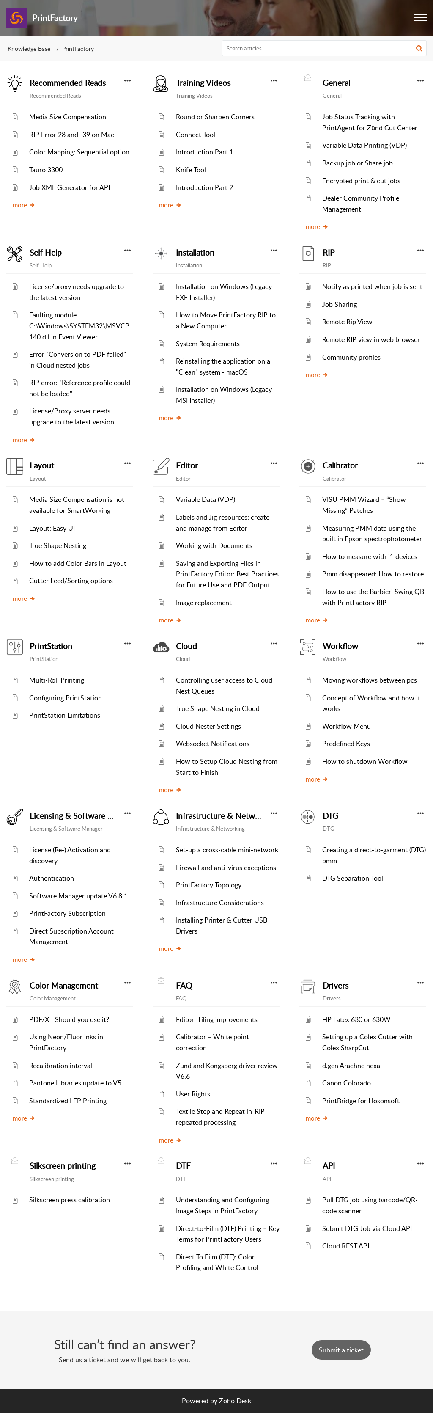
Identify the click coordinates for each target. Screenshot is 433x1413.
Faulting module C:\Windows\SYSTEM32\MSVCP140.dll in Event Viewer (79, 325)
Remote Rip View (347, 321)
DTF (183, 1165)
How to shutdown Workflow (365, 761)
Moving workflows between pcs (369, 680)
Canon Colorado (346, 1083)
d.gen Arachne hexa (351, 1065)
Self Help (46, 252)
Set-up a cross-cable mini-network (227, 849)
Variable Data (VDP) (205, 499)
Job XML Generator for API (69, 187)
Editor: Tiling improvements (217, 1019)
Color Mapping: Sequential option (79, 152)
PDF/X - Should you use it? (69, 1019)
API (329, 1165)
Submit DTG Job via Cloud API (367, 1228)
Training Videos (203, 82)
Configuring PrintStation (65, 697)
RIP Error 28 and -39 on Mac (71, 134)
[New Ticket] (341, 1350)
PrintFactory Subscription (67, 913)
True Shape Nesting (57, 545)
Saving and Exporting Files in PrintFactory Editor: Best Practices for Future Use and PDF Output (227, 574)
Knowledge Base (29, 48)
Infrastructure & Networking (227, 815)
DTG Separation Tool (352, 878)
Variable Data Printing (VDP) (364, 145)
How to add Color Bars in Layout (77, 563)
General (336, 82)
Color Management (64, 985)
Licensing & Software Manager (84, 815)
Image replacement (204, 602)
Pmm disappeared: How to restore (373, 573)
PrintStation (51, 646)
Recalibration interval (60, 1065)
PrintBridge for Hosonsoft (361, 1100)
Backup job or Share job (357, 163)
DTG (330, 815)
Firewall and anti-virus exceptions (226, 867)
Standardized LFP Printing (68, 1100)
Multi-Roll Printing (56, 680)
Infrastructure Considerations (220, 902)
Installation (195, 252)
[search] (324, 48)
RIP (328, 252)
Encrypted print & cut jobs (361, 180)
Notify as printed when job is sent (372, 286)
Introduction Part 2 (204, 187)
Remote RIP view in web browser (371, 339)
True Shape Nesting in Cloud (218, 708)
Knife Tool (191, 169)
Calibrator (340, 465)
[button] (419, 48)
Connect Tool (195, 134)
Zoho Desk (235, 1400)
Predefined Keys (346, 743)
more (24, 205)
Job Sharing (339, 304)
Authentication (51, 878)
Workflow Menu (346, 726)
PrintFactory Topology (208, 885)
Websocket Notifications (212, 743)
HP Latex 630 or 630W (356, 1019)
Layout (42, 465)
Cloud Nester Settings (208, 726)
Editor (187, 465)
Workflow (340, 646)
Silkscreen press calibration (69, 1199)
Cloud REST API (345, 1245)
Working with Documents (214, 545)
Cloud (186, 646)
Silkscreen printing (63, 1165)
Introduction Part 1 (204, 152)
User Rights (193, 1094)
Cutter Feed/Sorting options (71, 580)
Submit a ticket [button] (341, 1350)
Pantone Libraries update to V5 (75, 1083)
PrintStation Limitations (64, 715)
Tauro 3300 (46, 169)
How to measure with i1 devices (369, 556)
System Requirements (208, 343)
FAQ (184, 985)
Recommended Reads (68, 82)
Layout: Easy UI (52, 528)
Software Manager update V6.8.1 (78, 896)
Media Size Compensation (67, 116)
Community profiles (351, 357)
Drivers (335, 985)
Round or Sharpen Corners (215, 116)
